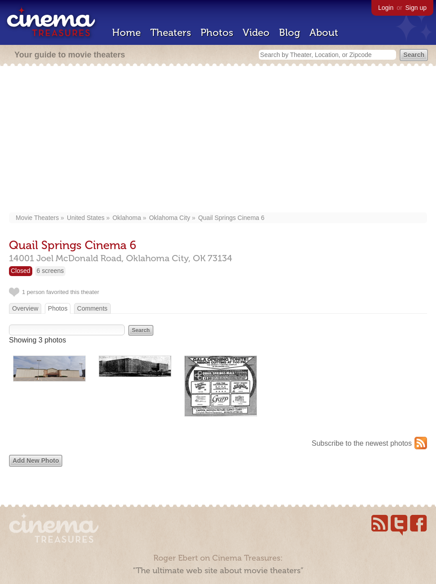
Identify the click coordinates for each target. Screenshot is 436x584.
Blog (289, 32)
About (324, 32)
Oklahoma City (169, 217)
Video (256, 32)
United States (86, 217)
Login (385, 7)
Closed (21, 270)
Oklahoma (127, 217)
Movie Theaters (37, 217)
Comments (92, 308)
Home (126, 32)
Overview (25, 308)
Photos (217, 32)
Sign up (416, 7)
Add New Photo (36, 460)
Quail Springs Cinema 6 (231, 217)
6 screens (50, 270)
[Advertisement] (218, 140)
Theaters (170, 32)
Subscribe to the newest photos (362, 443)
